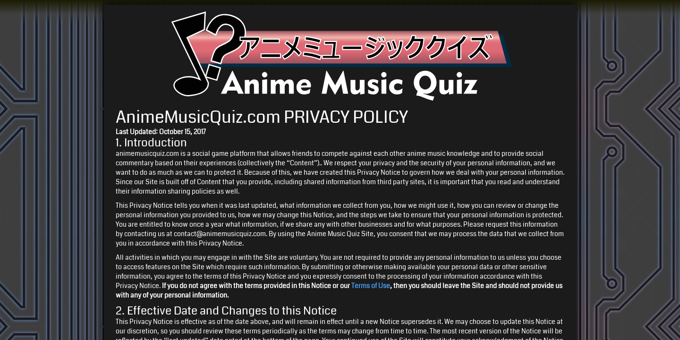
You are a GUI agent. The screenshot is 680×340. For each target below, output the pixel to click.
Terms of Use (370, 285)
